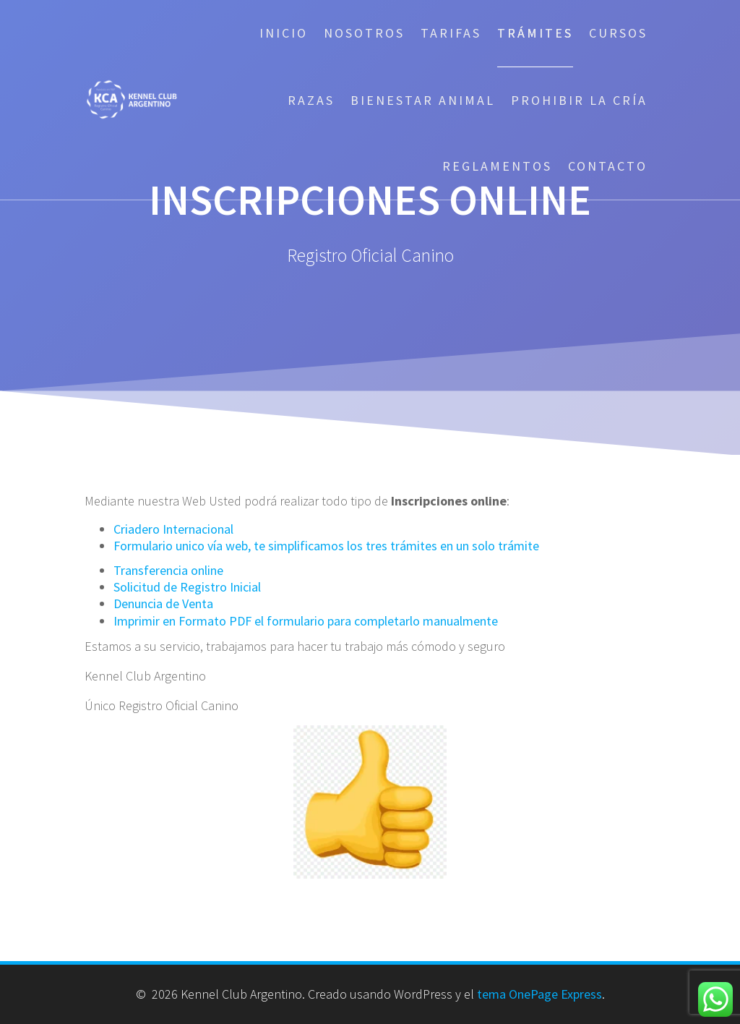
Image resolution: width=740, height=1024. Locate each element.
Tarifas (451, 33)
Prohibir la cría (579, 100)
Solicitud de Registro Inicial (187, 587)
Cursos (618, 33)
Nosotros (364, 33)
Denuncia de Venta (163, 603)
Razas (311, 100)
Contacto (608, 166)
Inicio (283, 33)
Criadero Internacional (173, 529)
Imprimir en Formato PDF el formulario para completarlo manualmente (305, 621)
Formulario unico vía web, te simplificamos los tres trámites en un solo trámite (326, 545)
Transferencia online (168, 570)
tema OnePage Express (539, 994)
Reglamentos (497, 166)
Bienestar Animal (422, 100)
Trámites (535, 33)
